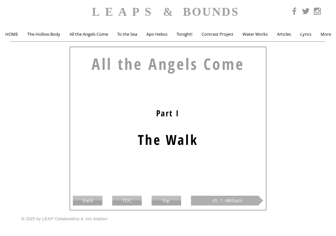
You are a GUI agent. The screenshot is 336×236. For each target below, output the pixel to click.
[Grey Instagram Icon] (317, 11)
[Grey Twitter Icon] (306, 11)
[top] (166, 201)
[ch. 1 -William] (227, 201)
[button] (44, 34)
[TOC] (127, 201)
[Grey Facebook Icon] (294, 11)
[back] (87, 201)
